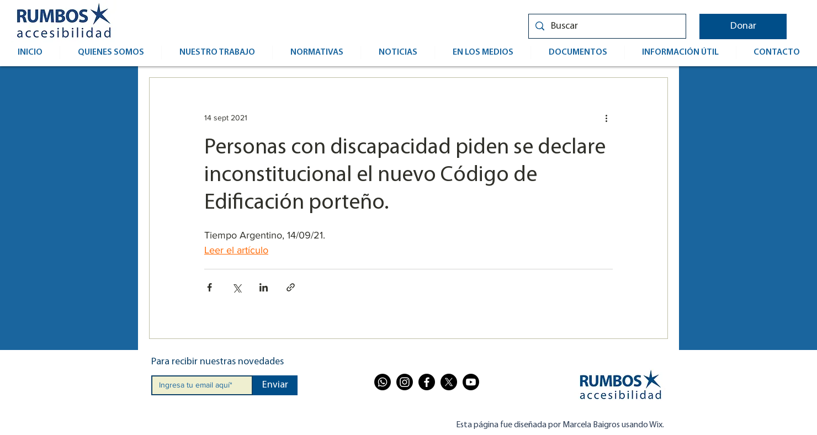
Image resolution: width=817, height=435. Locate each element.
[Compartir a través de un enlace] (290, 287)
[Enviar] (275, 385)
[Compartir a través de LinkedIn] (263, 287)
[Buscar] (606, 26)
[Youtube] (471, 382)
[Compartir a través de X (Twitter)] (236, 287)
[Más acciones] (606, 117)
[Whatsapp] (382, 382)
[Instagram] (404, 382)
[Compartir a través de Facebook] (209, 287)
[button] (743, 26)
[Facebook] (426, 382)
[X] (449, 382)
